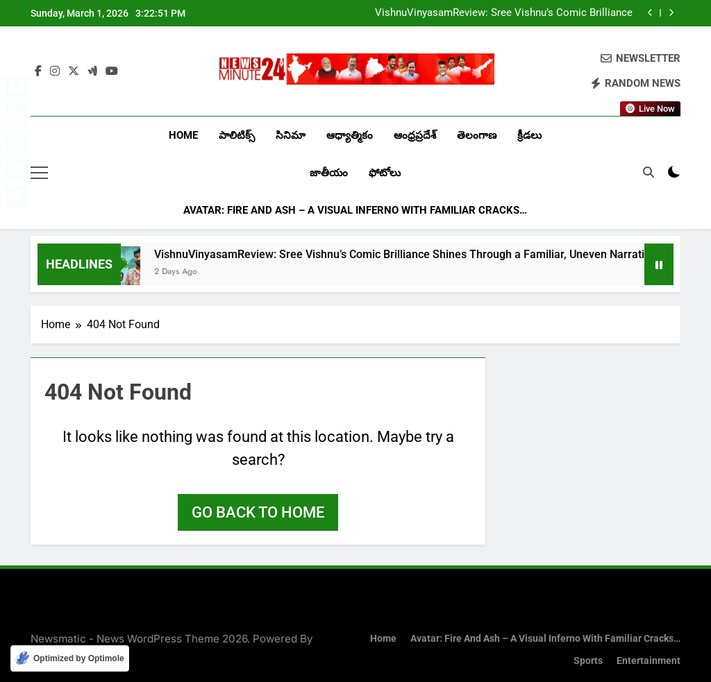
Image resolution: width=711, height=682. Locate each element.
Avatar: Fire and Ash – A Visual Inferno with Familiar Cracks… (355, 210)
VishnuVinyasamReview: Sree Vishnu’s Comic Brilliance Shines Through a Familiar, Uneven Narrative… (504, 13)
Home (183, 135)
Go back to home (258, 512)
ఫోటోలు (385, 173)
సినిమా (291, 135)
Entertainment (648, 661)
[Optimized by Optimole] (69, 658)
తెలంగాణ (476, 135)
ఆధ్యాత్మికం (349, 135)
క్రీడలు (529, 135)
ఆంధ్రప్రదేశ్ (415, 135)
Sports (588, 661)
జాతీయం (329, 173)
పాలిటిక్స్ (237, 135)
